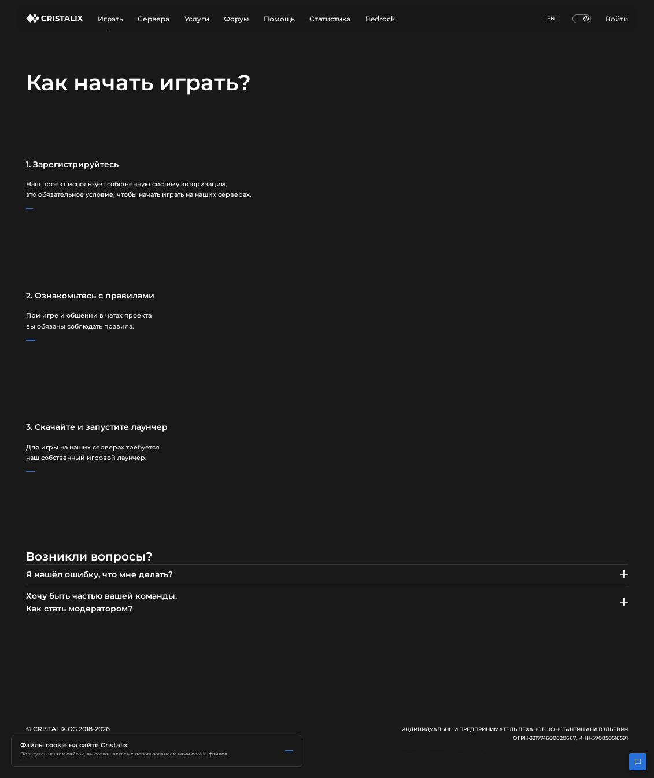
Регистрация (57, 209)
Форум (236, 18)
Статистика (329, 18)
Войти (616, 18)
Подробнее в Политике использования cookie (77, 732)
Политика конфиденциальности (510, 760)
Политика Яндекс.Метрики (174, 732)
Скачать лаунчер (63, 471)
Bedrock (380, 18)
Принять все (50, 752)
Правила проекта (64, 340)
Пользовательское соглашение (409, 760)
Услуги (196, 18)
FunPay (618, 760)
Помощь (279, 18)
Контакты (580, 760)
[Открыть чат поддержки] (637, 761)
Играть (110, 22)
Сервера (153, 18)
